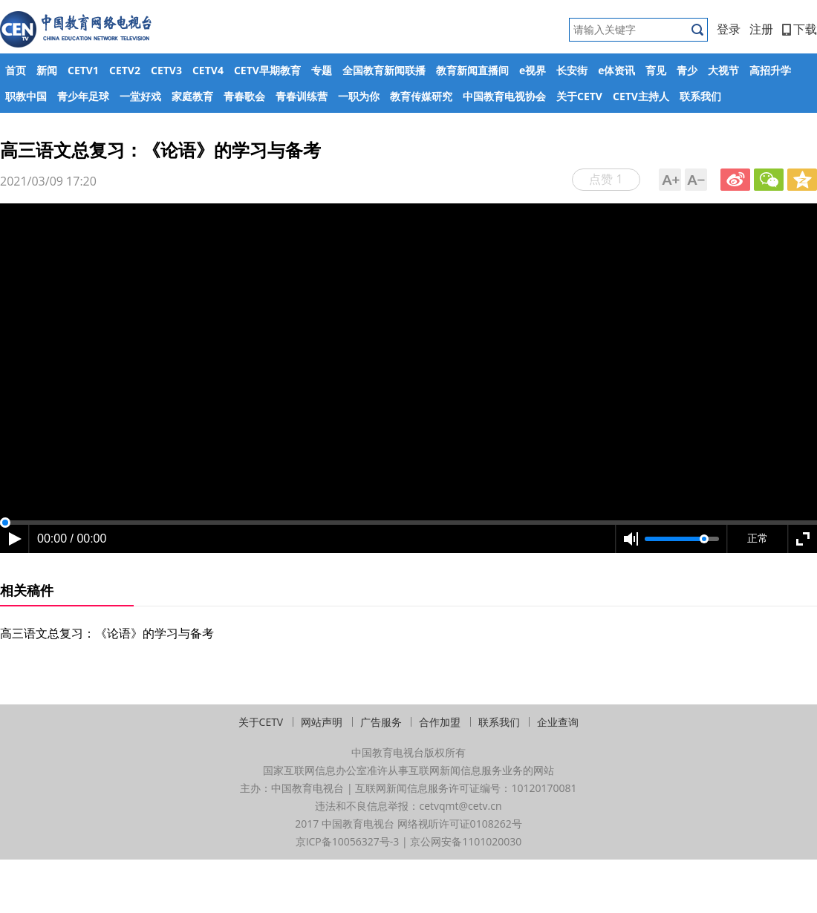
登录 (728, 29)
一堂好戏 (140, 96)
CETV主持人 (641, 96)
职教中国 (26, 96)
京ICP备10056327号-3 (348, 841)
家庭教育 (192, 96)
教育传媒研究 (421, 96)
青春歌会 (244, 96)
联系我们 (700, 96)
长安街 (571, 70)
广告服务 (381, 722)
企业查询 (558, 722)
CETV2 (124, 70)
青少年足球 (83, 96)
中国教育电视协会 (504, 96)
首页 (15, 70)
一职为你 (359, 96)
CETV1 (83, 70)
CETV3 (166, 70)
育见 (655, 70)
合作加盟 (439, 722)
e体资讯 (616, 70)
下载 (799, 29)
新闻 (46, 70)
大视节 (723, 70)
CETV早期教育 (267, 70)
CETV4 (208, 70)
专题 (321, 70)
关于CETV (579, 96)
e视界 (532, 70)
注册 (761, 29)
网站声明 (321, 722)
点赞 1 (605, 179)
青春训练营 (302, 96)
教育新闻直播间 (472, 70)
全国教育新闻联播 (384, 70)
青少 (687, 70)
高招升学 (770, 70)
